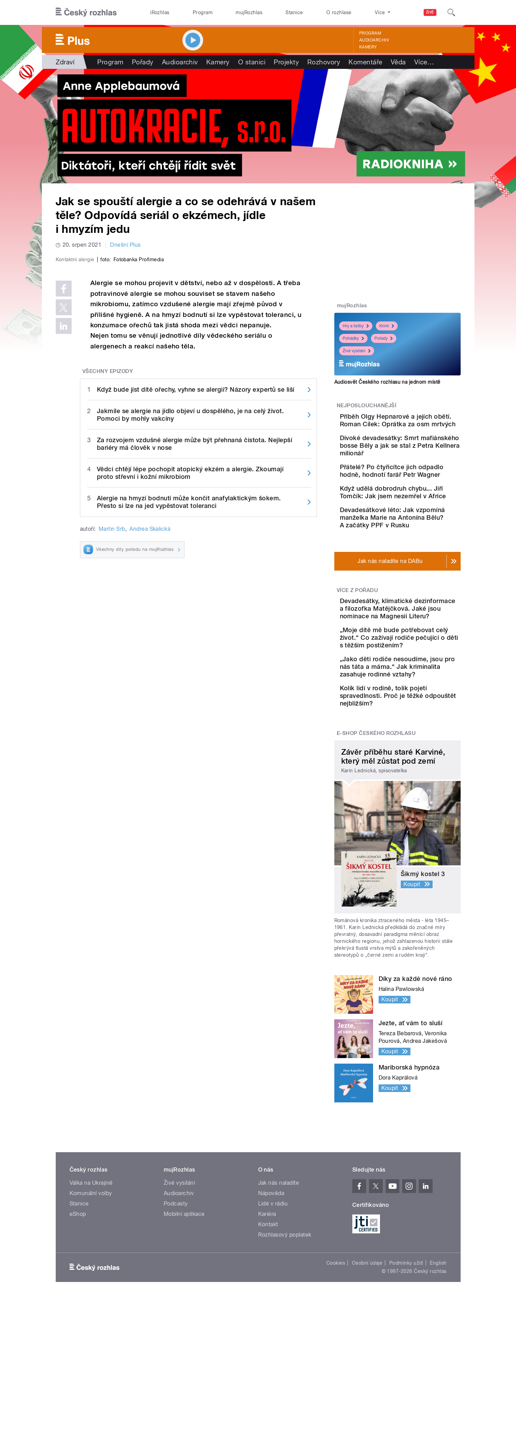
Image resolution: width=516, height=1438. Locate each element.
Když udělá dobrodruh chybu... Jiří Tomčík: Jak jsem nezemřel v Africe (415, 523)
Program (202, 12)
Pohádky (353, 338)
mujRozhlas (249, 12)
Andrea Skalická (149, 675)
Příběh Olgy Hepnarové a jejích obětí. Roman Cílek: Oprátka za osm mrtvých (417, 424)
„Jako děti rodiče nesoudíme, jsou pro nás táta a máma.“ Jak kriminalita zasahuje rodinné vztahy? (415, 749)
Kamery (368, 47)
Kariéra (267, 1312)
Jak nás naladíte (278, 1281)
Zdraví (65, 62)
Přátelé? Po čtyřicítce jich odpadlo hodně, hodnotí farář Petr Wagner (417, 492)
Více (424, 62)
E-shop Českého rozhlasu (376, 831)
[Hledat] (451, 12)
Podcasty (176, 1302)
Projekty (286, 62)
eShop (78, 1312)
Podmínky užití (406, 1361)
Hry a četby (356, 326)
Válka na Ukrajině (91, 1281)
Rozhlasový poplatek (284, 1333)
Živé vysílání (357, 350)
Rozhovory (323, 62)
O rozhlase (339, 12)
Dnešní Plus (125, 245)
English (438, 1361)
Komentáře (365, 62)
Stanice (294, 12)
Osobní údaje (367, 1361)
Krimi (386, 326)
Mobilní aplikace (184, 1312)
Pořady (143, 62)
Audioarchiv (374, 40)
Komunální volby (91, 1291)
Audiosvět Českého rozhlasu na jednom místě (387, 382)
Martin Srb (112, 675)
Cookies (335, 1361)
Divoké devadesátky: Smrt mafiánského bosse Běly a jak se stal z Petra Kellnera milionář (418, 459)
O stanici (251, 62)
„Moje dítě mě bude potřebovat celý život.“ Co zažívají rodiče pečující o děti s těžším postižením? (418, 705)
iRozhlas (160, 12)
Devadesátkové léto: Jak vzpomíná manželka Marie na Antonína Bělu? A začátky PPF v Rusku (418, 559)
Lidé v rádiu (273, 1302)
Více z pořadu (357, 635)
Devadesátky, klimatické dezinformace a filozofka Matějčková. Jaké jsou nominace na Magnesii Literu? (416, 661)
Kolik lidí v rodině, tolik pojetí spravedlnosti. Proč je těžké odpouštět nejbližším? (417, 790)
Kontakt (268, 1322)
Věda (398, 62)
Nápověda (271, 1291)
